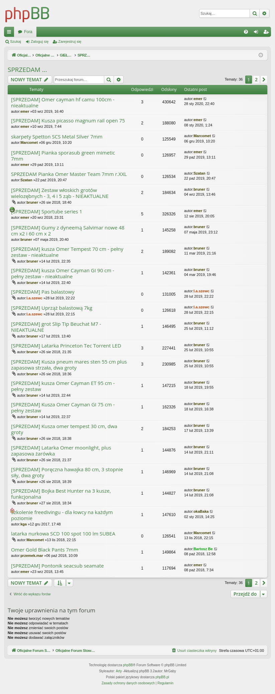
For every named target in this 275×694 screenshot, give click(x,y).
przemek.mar (31, 556)
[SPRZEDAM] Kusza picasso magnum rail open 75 (68, 120)
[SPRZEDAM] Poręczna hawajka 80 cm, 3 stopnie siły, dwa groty (67, 472)
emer (24, 111)
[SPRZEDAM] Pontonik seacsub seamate (57, 566)
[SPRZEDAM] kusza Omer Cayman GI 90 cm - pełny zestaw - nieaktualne (62, 273)
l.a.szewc (34, 298)
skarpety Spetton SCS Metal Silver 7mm (57, 136)
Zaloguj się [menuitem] (257, 33)
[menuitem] (246, 32)
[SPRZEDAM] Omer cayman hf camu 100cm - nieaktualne (63, 102)
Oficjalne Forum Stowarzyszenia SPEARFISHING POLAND (71, 31)
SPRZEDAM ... (27, 69)
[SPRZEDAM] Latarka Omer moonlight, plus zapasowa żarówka (61, 450)
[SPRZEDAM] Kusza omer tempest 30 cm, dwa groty (64, 429)
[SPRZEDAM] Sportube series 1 (46, 211)
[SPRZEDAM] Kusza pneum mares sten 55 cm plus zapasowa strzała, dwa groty (69, 365)
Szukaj (15, 41)
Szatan (26, 180)
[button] (264, 80)
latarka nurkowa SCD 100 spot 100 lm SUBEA (63, 533)
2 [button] (256, 79)
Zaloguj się (39, 41)
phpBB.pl (162, 677)
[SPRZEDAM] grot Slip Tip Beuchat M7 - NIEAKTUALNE (56, 327)
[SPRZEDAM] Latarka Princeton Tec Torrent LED (66, 345)
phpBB (128, 665)
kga (23, 524)
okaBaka (201, 511)
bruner (32, 202)
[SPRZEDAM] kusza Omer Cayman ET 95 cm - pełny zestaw (63, 386)
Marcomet (29, 142)
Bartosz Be (203, 549)
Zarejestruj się (69, 41)
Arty (119, 671)
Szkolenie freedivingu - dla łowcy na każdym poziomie (62, 515)
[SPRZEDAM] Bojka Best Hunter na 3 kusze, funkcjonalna (61, 494)
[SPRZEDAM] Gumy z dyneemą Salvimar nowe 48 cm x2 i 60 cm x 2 (67, 230)
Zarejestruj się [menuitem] (267, 33)
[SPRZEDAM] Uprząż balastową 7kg (51, 308)
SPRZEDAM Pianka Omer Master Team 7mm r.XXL (69, 174)
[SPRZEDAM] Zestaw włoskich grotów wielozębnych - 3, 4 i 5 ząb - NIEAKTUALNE (60, 193)
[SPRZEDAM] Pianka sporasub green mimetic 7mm (63, 156)
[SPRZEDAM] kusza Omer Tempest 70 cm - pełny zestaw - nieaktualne (67, 252)
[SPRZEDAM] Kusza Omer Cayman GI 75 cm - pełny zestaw (63, 407)
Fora (142, 31)
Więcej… (10, 33)
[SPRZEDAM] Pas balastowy (43, 292)
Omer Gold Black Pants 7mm (44, 550)
